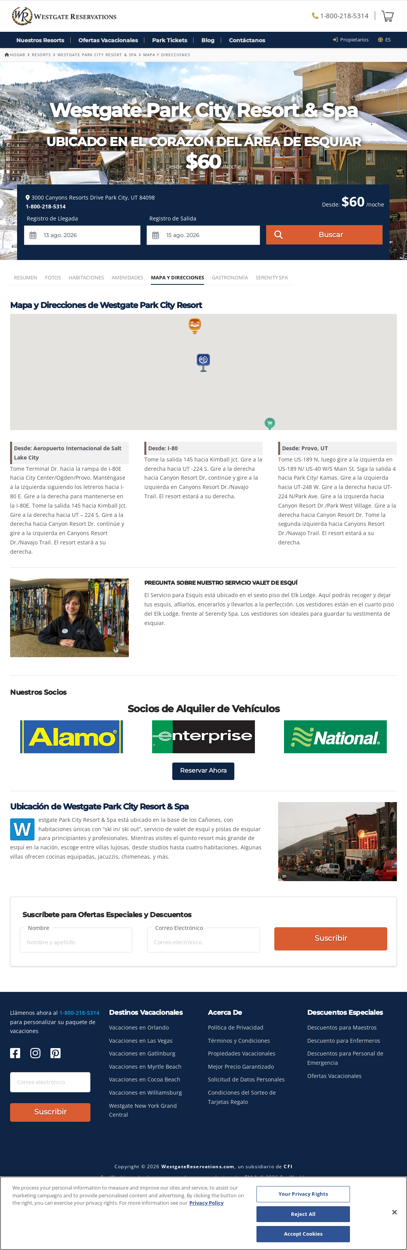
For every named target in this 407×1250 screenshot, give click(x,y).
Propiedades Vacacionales (241, 1053)
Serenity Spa (272, 277)
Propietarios (353, 39)
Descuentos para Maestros (342, 1027)
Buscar (308, 234)
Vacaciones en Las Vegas (141, 1040)
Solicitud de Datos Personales (246, 1079)
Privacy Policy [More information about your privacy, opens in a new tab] (206, 1202)
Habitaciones (86, 277)
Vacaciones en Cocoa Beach (144, 1079)
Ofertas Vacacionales (108, 40)
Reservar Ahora (203, 770)
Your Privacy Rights (303, 1193)
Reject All (303, 1213)
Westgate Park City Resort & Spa (96, 54)
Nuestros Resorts (40, 40)
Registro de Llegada (52, 218)
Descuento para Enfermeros (343, 1040)
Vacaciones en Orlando (139, 1027)
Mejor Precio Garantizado (241, 1066)
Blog (208, 40)
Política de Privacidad (235, 1027)
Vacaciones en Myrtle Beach (145, 1066)
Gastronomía (230, 277)
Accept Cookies (303, 1233)
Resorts (41, 54)
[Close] (394, 1212)
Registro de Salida (172, 218)
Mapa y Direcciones (177, 277)
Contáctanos (247, 40)
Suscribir (331, 939)
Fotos (53, 277)
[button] (203, 363)
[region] (203, 1213)
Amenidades (127, 277)
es (384, 39)
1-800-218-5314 (340, 15)
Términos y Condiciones (239, 1040)
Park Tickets (169, 40)
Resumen (25, 277)
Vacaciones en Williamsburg (145, 1092)
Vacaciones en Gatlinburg (142, 1053)
